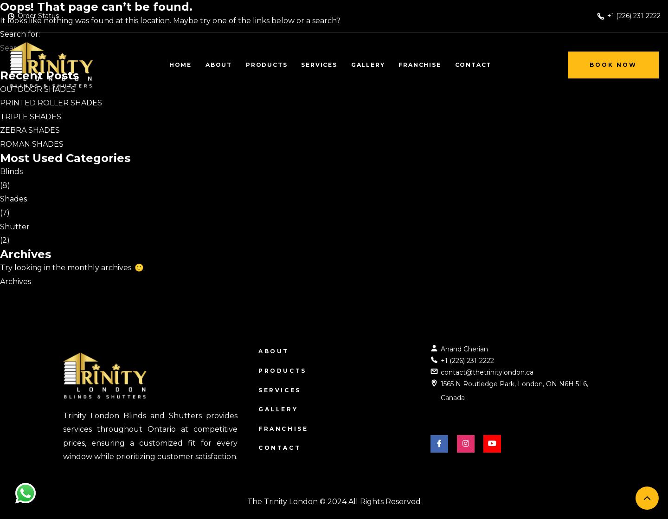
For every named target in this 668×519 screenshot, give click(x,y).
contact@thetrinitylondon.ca (487, 372)
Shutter (15, 226)
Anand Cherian (464, 349)
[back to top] (647, 498)
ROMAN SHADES (32, 144)
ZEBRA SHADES (30, 130)
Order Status (38, 16)
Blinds (11, 171)
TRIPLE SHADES (30, 116)
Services (279, 390)
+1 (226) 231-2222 (467, 361)
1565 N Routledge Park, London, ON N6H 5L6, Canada (514, 391)
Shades (13, 199)
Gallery (278, 409)
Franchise (283, 428)
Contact (279, 447)
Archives (15, 281)
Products (282, 370)
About (273, 351)
